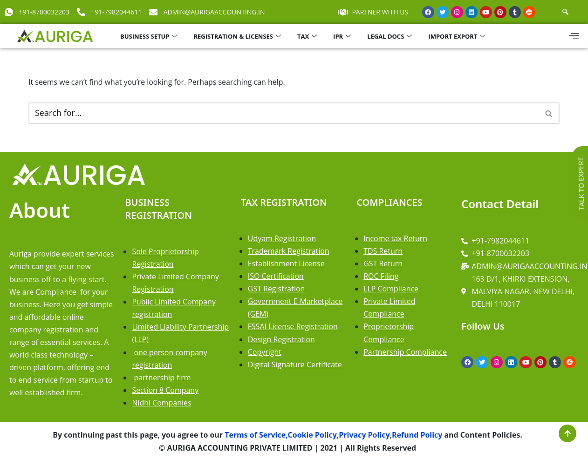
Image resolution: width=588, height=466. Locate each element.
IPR (343, 36)
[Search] (283, 113)
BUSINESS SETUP (150, 36)
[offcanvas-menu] (574, 36)
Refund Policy (417, 436)
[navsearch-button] (565, 12)
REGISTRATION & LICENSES (238, 36)
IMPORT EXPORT (457, 36)
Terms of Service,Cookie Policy (280, 436)
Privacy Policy (364, 436)
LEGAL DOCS (390, 36)
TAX (308, 36)
